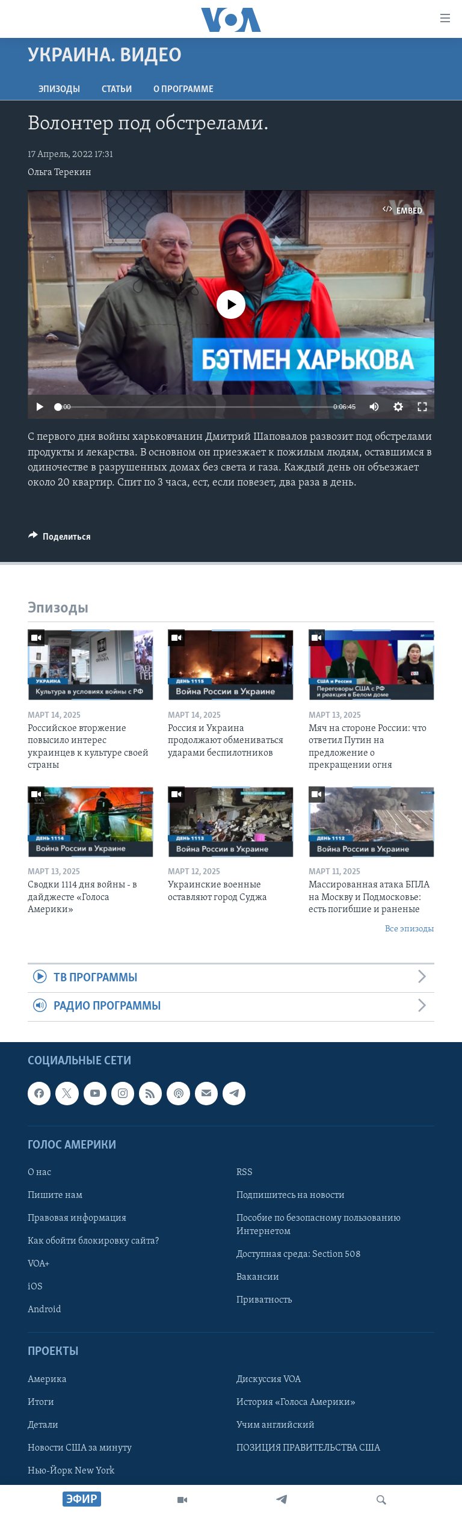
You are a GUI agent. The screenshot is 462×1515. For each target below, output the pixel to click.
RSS (244, 1172)
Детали (43, 1425)
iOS (35, 1287)
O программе (183, 89)
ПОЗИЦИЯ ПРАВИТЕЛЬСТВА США (308, 1448)
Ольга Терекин (59, 172)
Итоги (41, 1402)
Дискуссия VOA (268, 1379)
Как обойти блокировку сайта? (93, 1241)
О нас (39, 1172)
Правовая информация (77, 1218)
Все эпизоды (409, 929)
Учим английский (275, 1425)
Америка (47, 1379)
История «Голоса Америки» (296, 1402)
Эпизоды (59, 89)
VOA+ (39, 1264)
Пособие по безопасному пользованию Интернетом (318, 1225)
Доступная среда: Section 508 (298, 1254)
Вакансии (257, 1277)
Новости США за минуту (80, 1448)
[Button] (59, 539)
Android (44, 1310)
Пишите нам (55, 1195)
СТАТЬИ (117, 89)
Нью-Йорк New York (71, 1471)
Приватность (264, 1300)
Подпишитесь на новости (290, 1195)
